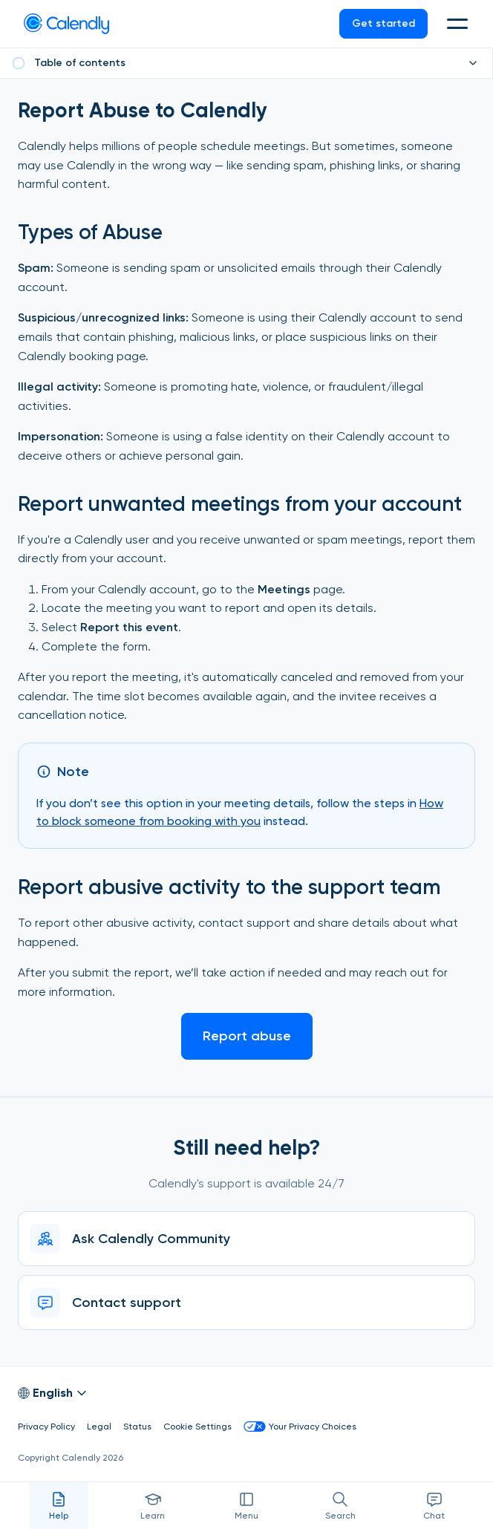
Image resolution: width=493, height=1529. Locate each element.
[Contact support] (246, 1302)
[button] (459, 24)
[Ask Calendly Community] (246, 1238)
